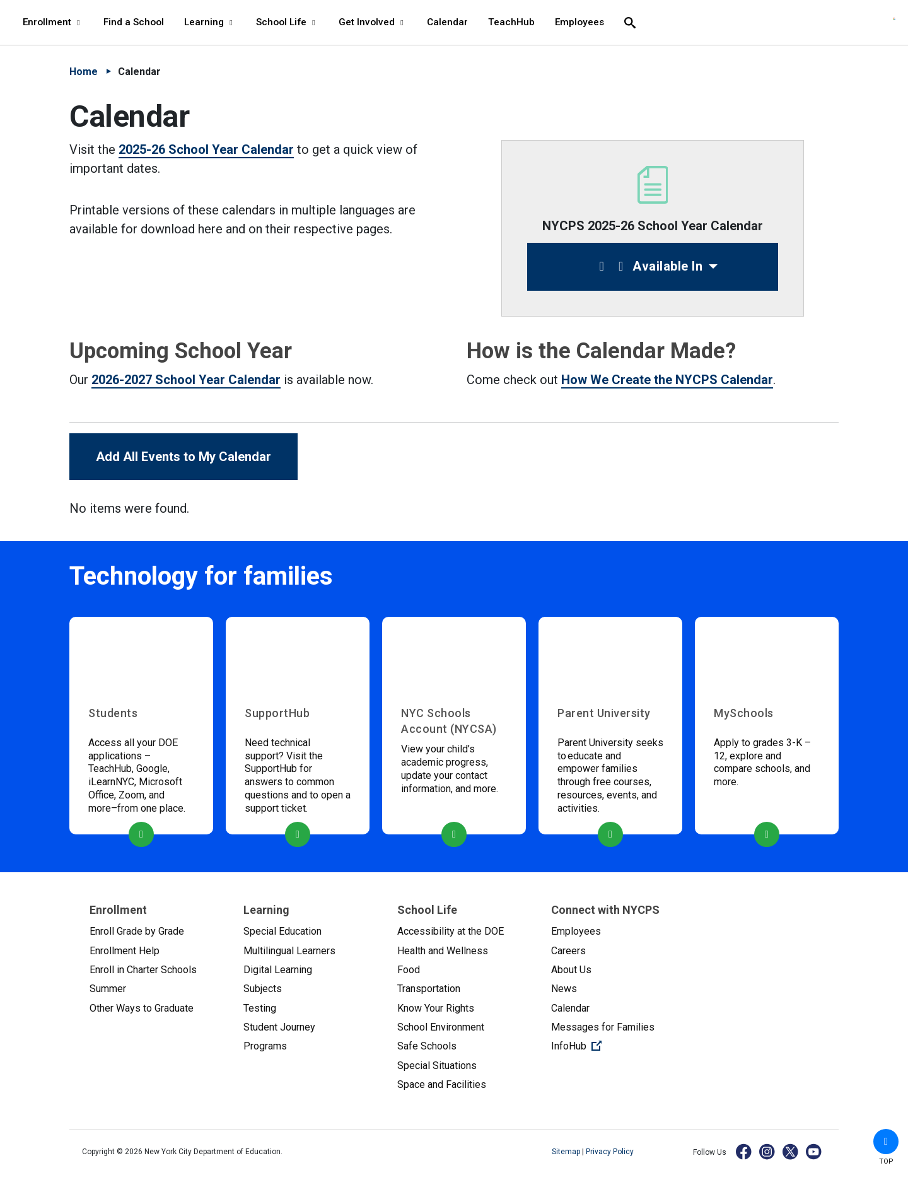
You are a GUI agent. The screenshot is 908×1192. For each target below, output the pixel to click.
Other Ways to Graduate (142, 1008)
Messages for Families (603, 1027)
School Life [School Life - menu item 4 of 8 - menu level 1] (287, 22)
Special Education (282, 931)
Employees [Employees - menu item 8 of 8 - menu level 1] (579, 22)
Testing (259, 1008)
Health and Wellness (442, 951)
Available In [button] (648, 266)
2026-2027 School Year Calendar (186, 379)
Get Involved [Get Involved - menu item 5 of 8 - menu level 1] (373, 22)
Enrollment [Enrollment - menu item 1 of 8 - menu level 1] (53, 22)
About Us (571, 970)
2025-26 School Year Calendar (206, 149)
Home (83, 72)
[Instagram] (767, 1151)
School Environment (440, 1027)
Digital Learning (277, 970)
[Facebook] (744, 1151)
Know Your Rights (435, 1008)
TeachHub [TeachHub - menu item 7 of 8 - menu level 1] (511, 22)
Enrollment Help (125, 951)
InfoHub (618, 1045)
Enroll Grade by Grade (137, 931)
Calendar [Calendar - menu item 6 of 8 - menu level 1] (447, 22)
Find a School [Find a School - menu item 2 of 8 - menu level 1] (133, 22)
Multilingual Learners (289, 951)
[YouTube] (814, 1151)
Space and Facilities (441, 1084)
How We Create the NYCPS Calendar (667, 379)
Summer (108, 989)
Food (408, 970)
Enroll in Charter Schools (143, 970)
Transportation (428, 989)
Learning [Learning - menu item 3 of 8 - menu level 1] (210, 22)
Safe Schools (427, 1046)
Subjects (262, 989)
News (564, 989)
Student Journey (279, 1027)
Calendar (570, 1008)
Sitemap (567, 1151)
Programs (265, 1046)
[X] (791, 1151)
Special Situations (437, 1066)
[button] (886, 1141)
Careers (568, 951)
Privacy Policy (610, 1151)
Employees (576, 931)
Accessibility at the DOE (450, 931)
